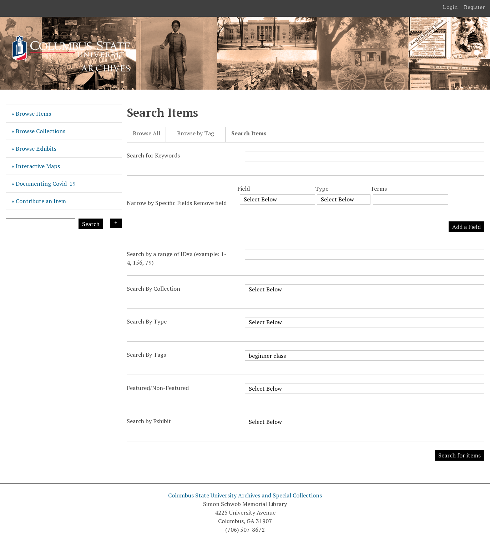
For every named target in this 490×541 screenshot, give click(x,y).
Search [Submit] (91, 224)
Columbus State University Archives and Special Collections (245, 495)
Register (474, 7)
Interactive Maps (38, 166)
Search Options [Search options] (115, 223)
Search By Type (147, 321)
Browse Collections (40, 131)
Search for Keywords (153, 155)
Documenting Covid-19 (46, 183)
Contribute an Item (41, 201)
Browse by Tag (195, 133)
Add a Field (466, 227)
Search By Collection (153, 288)
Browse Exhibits (36, 148)
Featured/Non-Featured (158, 388)
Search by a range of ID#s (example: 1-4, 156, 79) (177, 258)
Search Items (249, 133)
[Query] (40, 224)
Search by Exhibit (149, 421)
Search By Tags (146, 355)
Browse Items (33, 113)
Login (450, 7)
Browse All (146, 133)
